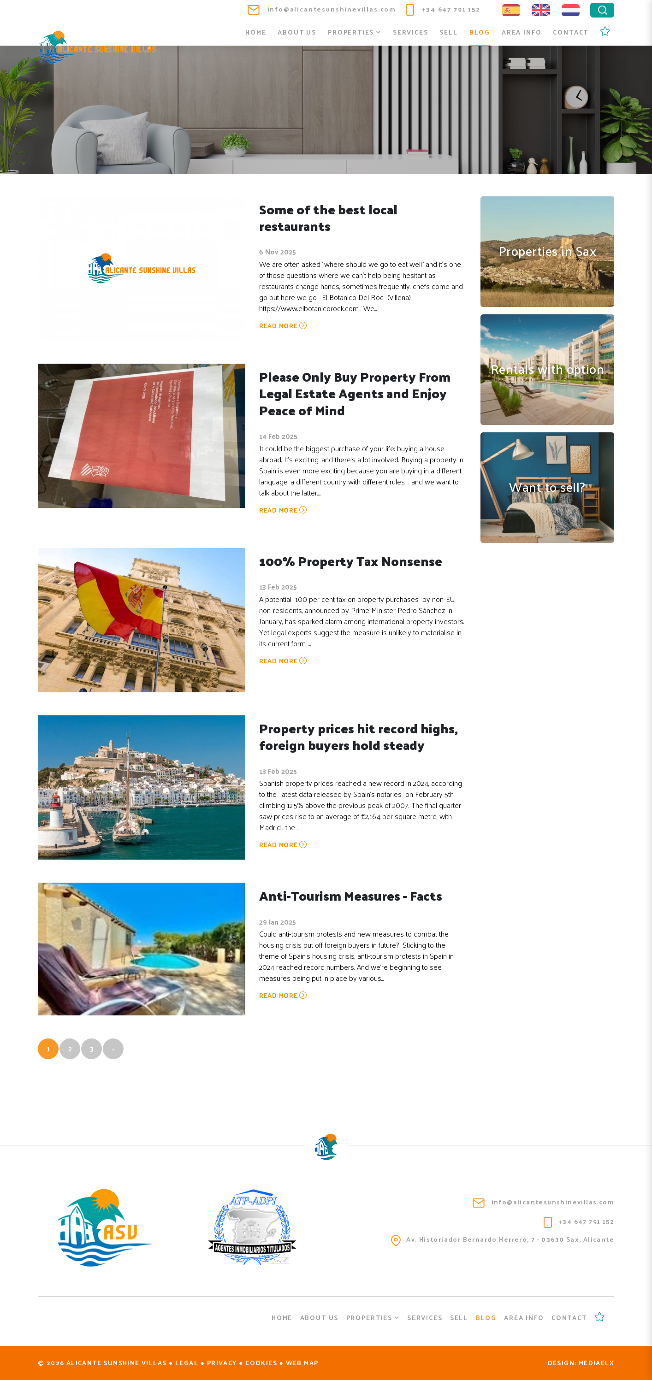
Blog (479, 32)
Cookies (261, 1362)
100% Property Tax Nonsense (352, 560)
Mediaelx (596, 1362)
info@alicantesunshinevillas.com (322, 9)
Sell (448, 32)
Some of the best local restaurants (328, 217)
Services (410, 32)
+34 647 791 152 (443, 9)
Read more (283, 326)
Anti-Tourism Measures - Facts (352, 895)
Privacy (222, 1362)
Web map (302, 1362)
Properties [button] (354, 32)
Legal (186, 1362)
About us (297, 32)
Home (255, 32)
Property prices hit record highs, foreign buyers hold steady (360, 736)
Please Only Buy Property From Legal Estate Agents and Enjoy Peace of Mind (355, 393)
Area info (521, 32)
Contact (570, 32)
